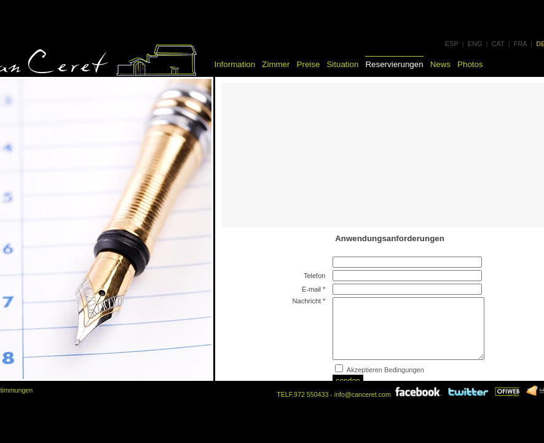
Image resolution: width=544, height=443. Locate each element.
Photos (470, 64)
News (440, 64)
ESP (452, 43)
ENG (475, 43)
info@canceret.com (362, 394)
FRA (520, 43)
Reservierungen (394, 64)
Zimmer (276, 64)
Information (235, 64)
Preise (308, 64)
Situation (342, 64)
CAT (498, 43)
